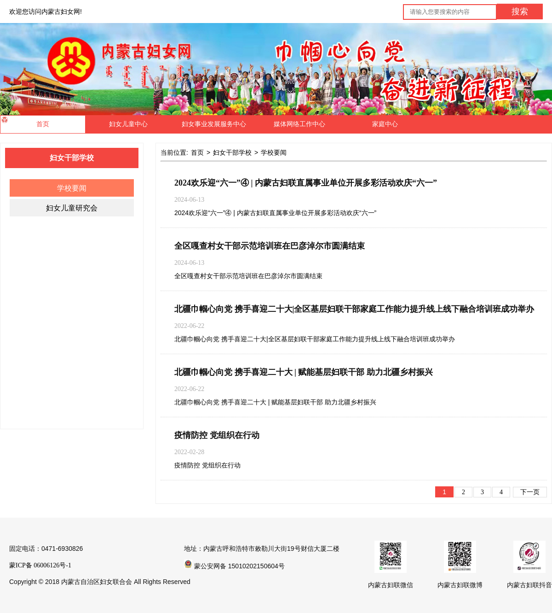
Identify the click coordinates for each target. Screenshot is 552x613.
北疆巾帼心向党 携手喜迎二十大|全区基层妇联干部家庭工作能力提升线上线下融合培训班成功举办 (354, 309)
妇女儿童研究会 (72, 208)
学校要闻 (71, 188)
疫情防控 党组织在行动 (216, 435)
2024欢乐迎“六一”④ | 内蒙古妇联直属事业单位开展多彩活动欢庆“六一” (305, 182)
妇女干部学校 (232, 152)
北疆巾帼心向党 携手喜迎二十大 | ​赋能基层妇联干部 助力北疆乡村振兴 (303, 372)
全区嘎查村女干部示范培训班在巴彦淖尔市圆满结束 (269, 246)
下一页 (530, 492)
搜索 (520, 11)
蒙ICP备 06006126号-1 (40, 565)
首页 (197, 152)
